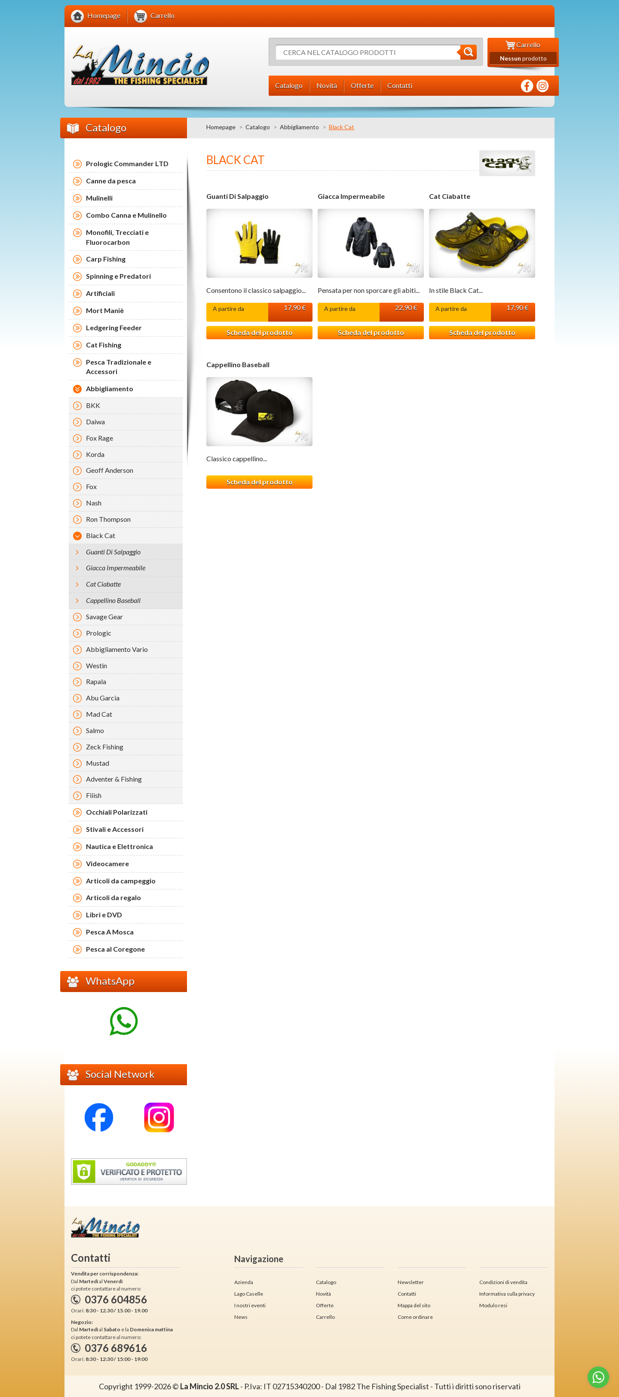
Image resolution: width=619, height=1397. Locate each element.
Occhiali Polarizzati (116, 812)
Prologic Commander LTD (127, 163)
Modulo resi (493, 1305)
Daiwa (95, 421)
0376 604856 (116, 1299)
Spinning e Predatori (118, 276)
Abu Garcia (103, 698)
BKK (93, 405)
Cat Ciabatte (449, 196)
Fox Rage (99, 438)
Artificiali (100, 293)
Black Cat (100, 535)
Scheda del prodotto (260, 332)
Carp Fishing (106, 259)
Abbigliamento (299, 127)
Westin (96, 665)
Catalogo (257, 127)
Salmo (95, 730)
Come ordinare (415, 1317)
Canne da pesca (111, 181)
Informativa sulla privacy (507, 1293)
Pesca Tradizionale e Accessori (118, 367)
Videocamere (107, 863)
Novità (323, 1293)
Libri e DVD (104, 914)
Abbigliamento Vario (117, 649)
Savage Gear (104, 616)
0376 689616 (116, 1348)
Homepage (221, 127)
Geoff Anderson (109, 470)
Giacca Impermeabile (351, 196)
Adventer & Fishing (114, 779)
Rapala (96, 681)
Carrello (325, 1317)
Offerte (325, 1305)
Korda (95, 454)
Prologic (98, 633)
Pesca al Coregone (115, 949)
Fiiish (93, 795)
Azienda (243, 1282)
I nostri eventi (250, 1305)
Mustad (97, 763)
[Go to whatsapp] (598, 1377)
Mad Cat (99, 714)
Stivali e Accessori (115, 829)
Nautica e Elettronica (119, 846)
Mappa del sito (414, 1305)
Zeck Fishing (104, 747)
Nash (93, 503)
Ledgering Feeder (114, 327)
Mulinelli (99, 198)
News (241, 1317)
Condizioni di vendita (503, 1282)
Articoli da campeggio (121, 881)
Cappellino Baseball (238, 364)
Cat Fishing (103, 345)
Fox (91, 486)
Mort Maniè (105, 310)
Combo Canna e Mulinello (126, 215)
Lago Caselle (248, 1293)
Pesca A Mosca (110, 932)
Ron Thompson (108, 519)
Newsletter (411, 1282)
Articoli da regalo (113, 897)
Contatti (407, 1293)
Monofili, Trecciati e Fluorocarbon (117, 237)
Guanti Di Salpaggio (237, 196)
